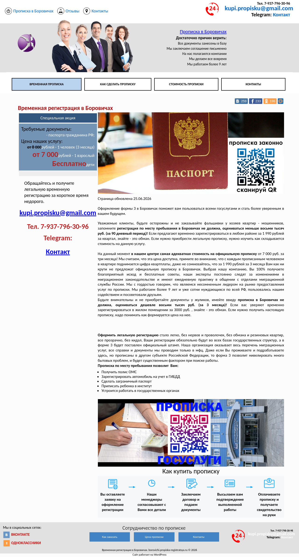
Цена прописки (154, 537)
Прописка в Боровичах (203, 31)
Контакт (281, 14)
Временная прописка (47, 84)
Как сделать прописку (118, 84)
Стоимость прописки (186, 84)
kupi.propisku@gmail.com (259, 8)
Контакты (253, 84)
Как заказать (109, 537)
